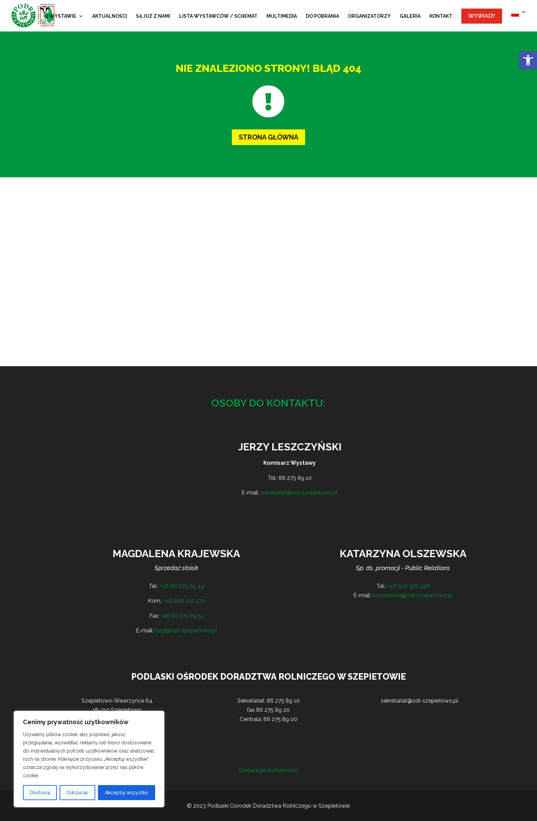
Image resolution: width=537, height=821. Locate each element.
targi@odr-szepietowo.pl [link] (186, 630)
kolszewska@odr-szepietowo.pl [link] (412, 595)
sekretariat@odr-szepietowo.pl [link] (299, 492)
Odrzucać (77, 792)
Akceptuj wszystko (126, 792)
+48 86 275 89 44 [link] (182, 586)
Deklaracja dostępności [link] (268, 770)
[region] (89, 759)
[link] (528, 60)
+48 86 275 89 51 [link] (182, 616)
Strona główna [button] (268, 137)
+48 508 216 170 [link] (184, 601)
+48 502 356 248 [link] (408, 586)
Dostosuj (40, 792)
